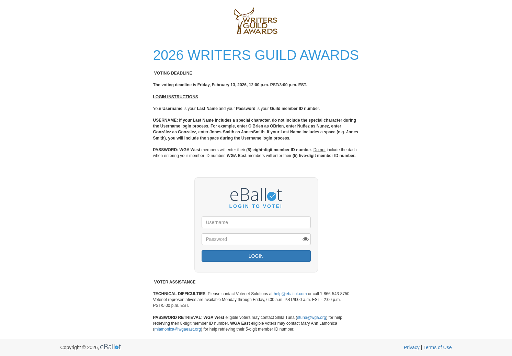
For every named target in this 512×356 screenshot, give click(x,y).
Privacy (412, 347)
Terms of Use (437, 347)
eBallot (110, 346)
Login (256, 256)
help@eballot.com (290, 293)
